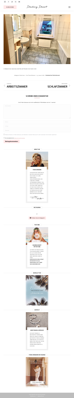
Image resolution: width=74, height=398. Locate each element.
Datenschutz (41, 396)
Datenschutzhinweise (19, 138)
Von (30, 75)
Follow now (37, 382)
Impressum (33, 396)
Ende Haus (22, 75)
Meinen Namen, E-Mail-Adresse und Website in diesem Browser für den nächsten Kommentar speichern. (31, 134)
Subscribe (10, 7)
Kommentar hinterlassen (53, 75)
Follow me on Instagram (37, 218)
